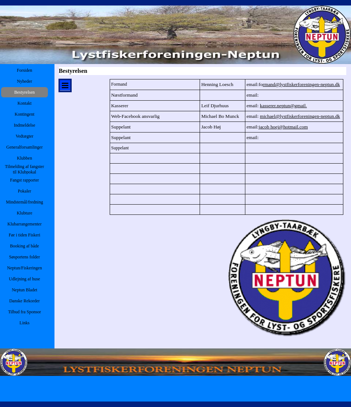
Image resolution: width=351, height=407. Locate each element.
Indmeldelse (24, 125)
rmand (301, 84)
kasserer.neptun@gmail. (283, 105)
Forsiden (24, 70)
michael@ (300, 116)
